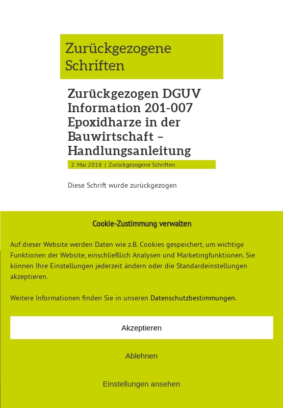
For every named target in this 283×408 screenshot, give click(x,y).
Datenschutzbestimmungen (192, 297)
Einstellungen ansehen (142, 383)
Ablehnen (141, 355)
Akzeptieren (141, 327)
